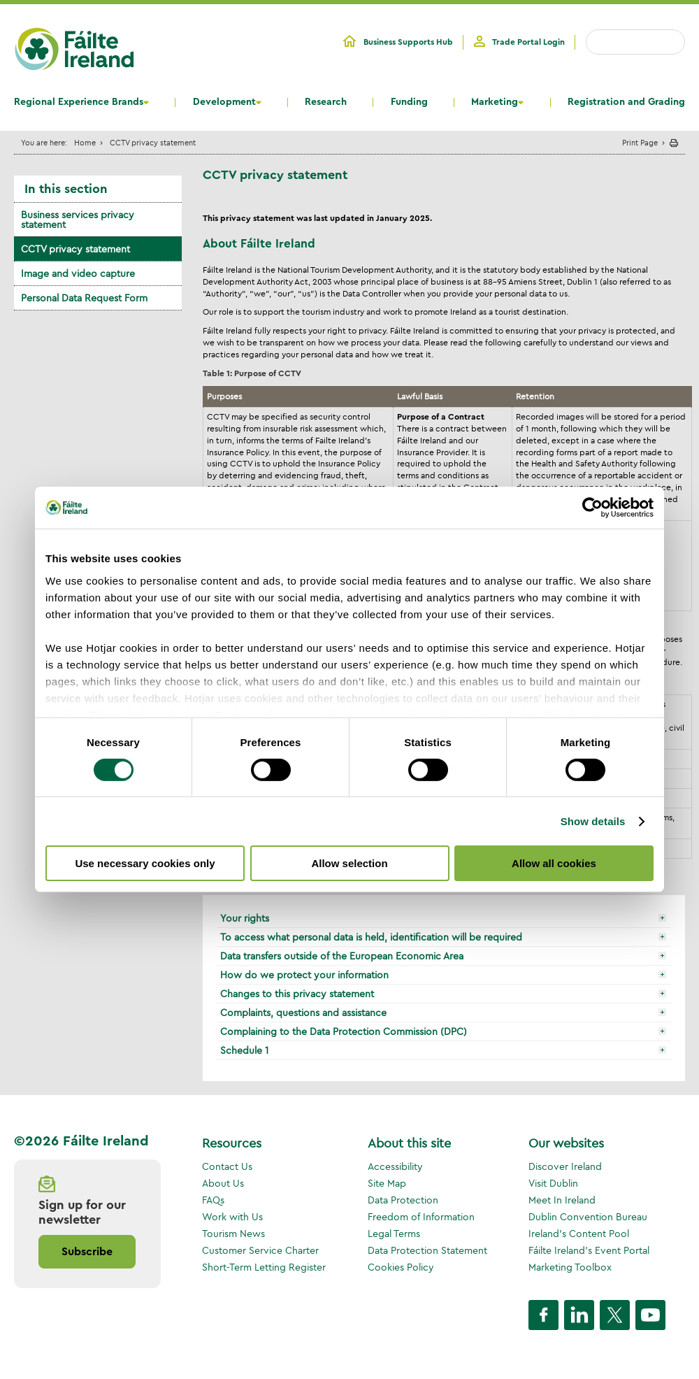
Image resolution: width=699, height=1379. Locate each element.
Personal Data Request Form (84, 298)
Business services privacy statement (77, 219)
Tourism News (233, 1233)
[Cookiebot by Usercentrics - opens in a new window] (592, 507)
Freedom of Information (421, 1217)
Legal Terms (394, 1233)
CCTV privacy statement (75, 249)
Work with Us (232, 1217)
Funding (409, 102)
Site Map (387, 1183)
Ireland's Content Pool (578, 1233)
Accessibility (395, 1166)
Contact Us (227, 1166)
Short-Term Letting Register (264, 1267)
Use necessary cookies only (145, 863)
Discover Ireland (565, 1166)
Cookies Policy (401, 1267)
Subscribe (87, 1251)
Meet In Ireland (562, 1200)
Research (326, 102)
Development (224, 102)
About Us (223, 1183)
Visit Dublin (553, 1183)
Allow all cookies (554, 863)
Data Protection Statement (427, 1250)
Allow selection (349, 863)
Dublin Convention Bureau (587, 1217)
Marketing (494, 102)
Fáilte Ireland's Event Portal (588, 1250)
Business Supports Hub (408, 42)
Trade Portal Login (528, 42)
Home (85, 142)
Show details (593, 821)
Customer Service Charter (260, 1250)
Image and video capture (78, 273)
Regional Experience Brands (78, 102)
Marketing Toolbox (570, 1267)
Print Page (640, 142)
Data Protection (403, 1200)
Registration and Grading (626, 102)
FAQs (213, 1200)
